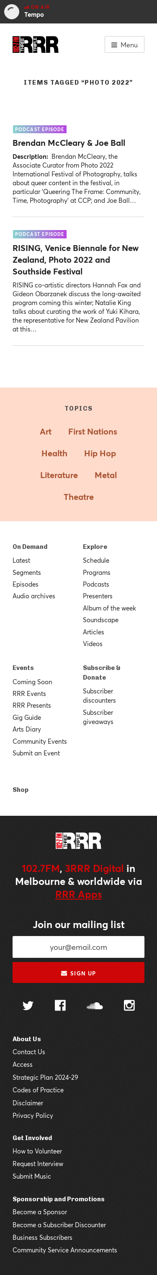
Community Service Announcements (65, 1250)
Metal (106, 475)
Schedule (96, 560)
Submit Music (32, 1176)
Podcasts (96, 584)
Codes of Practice (38, 1090)
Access (23, 1064)
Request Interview (38, 1163)
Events (23, 668)
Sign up (78, 973)
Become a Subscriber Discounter (59, 1225)
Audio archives (34, 596)
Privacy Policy (33, 1115)
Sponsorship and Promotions (59, 1199)
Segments (27, 572)
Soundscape (100, 620)
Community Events (40, 741)
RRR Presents (32, 705)
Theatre (79, 496)
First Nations (92, 431)
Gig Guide (27, 717)
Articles (93, 632)
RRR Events (29, 693)
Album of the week (109, 608)
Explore (95, 547)
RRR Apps (78, 894)
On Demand (30, 547)
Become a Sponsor (40, 1212)
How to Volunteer (37, 1151)
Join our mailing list (79, 924)
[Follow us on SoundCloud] (95, 1006)
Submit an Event (36, 753)
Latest (21, 560)
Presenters (98, 596)
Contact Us (29, 1051)
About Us (27, 1039)
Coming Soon (32, 682)
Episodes (26, 584)
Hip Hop (100, 453)
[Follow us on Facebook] (60, 1006)
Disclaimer (28, 1103)
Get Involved (32, 1138)
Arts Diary (27, 729)
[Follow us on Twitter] (28, 1006)
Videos (93, 643)
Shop (20, 790)
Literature (59, 475)
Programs (97, 572)
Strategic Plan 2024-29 (45, 1077)
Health (54, 453)
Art (45, 431)
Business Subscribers (42, 1237)
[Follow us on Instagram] (129, 1006)
